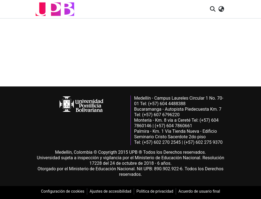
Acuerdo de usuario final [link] (199, 191)
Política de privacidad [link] (155, 191)
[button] (54, 9)
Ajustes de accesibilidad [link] (110, 191)
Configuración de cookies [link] (62, 191)
